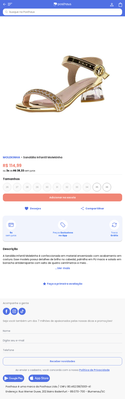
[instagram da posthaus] (14, 311)
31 (57, 187)
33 (77, 187)
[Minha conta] (111, 4)
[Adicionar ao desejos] (32, 208)
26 (7, 187)
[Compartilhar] (92, 208)
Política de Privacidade (94, 370)
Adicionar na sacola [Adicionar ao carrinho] (62, 197)
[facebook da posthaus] (6, 311)
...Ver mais (62, 268)
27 (17, 187)
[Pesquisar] (6, 12)
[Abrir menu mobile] (10, 4)
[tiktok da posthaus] (22, 311)
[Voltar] (4, 4)
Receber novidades (62, 361)
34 (87, 187)
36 (107, 187)
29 (37, 187)
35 (97, 187)
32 (67, 187)
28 (27, 187)
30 (47, 187)
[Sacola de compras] (120, 4)
